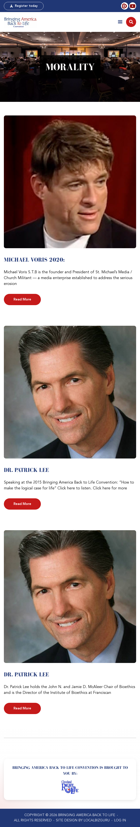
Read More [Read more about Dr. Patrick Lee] (22, 504)
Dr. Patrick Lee (26, 470)
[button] (120, 21)
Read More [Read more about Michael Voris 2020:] (22, 299)
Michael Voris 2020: (34, 260)
